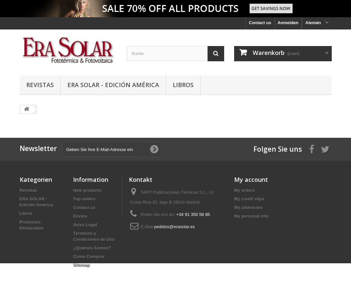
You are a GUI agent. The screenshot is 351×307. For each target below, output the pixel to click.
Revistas (40, 85)
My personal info (251, 216)
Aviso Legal (85, 224)
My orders (244, 190)
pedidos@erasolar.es (174, 226)
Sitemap (81, 265)
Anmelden (288, 22)
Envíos (80, 216)
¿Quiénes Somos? (92, 247)
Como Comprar (89, 256)
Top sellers (84, 198)
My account (251, 179)
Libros (183, 85)
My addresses (248, 207)
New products (87, 190)
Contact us (260, 22)
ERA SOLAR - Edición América (113, 85)
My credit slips (249, 198)
